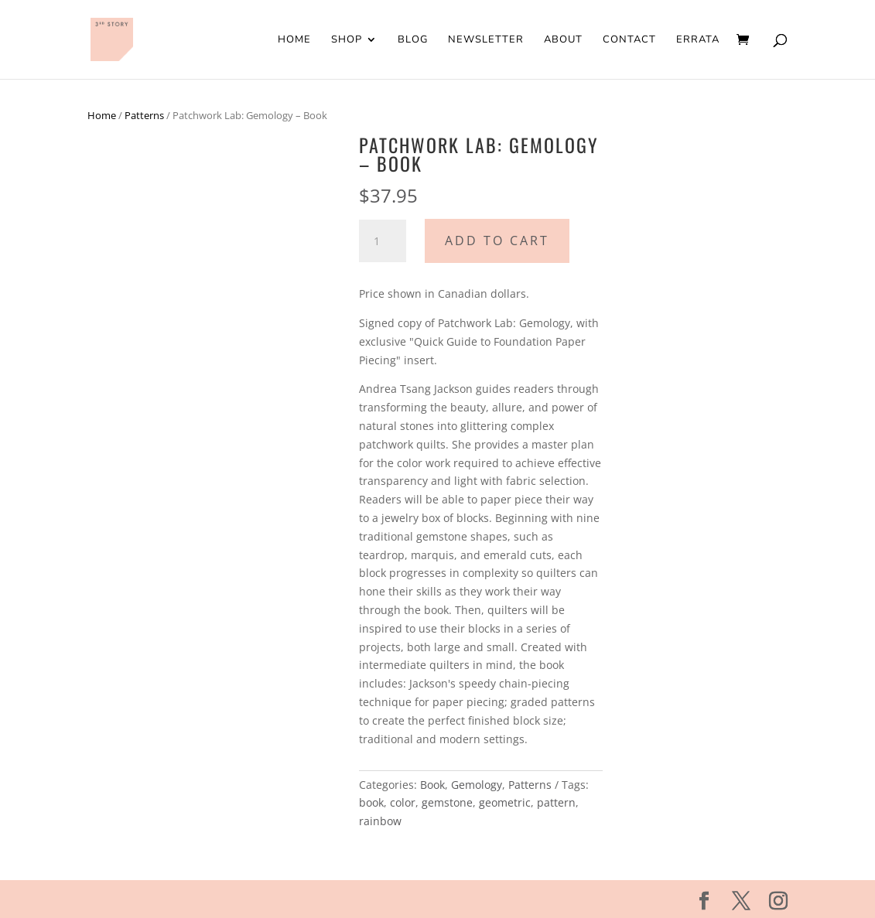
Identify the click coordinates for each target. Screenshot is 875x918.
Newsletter (486, 40)
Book (432, 784)
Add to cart (497, 240)
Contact (629, 40)
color (402, 802)
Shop (346, 40)
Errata (697, 40)
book (371, 802)
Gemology (476, 784)
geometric (505, 802)
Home (294, 40)
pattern (556, 802)
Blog (413, 40)
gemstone (447, 802)
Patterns (144, 115)
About (563, 40)
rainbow (380, 821)
